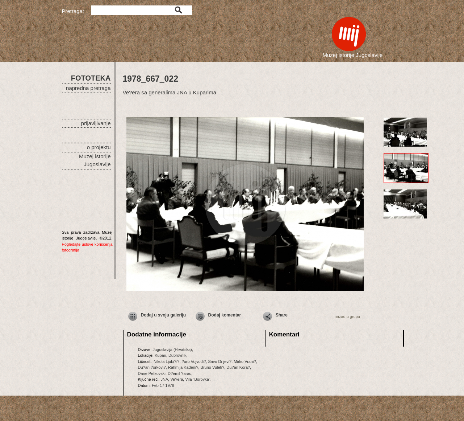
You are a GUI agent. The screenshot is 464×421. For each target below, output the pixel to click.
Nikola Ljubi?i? (167, 361)
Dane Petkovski (152, 373)
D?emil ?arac (179, 373)
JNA (164, 379)
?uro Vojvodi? (194, 361)
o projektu (99, 147)
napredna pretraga (88, 88)
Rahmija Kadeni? (183, 367)
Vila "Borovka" (197, 379)
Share (282, 315)
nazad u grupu (347, 316)
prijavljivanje (96, 123)
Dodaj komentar (224, 315)
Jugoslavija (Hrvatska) (172, 349)
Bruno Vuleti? (213, 367)
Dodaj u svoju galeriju (163, 315)
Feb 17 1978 (163, 385)
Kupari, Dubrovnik (170, 355)
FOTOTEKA (91, 78)
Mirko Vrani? (245, 361)
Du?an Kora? (238, 367)
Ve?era (176, 379)
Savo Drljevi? (219, 361)
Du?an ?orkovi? (152, 367)
